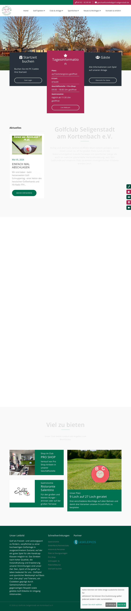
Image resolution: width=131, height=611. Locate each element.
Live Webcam (65, 107)
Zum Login (28, 80)
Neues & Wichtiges (91, 11)
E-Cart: (55, 78)
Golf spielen (38, 11)
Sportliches (72, 11)
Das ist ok (121, 604)
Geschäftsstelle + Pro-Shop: (64, 86)
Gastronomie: (58, 94)
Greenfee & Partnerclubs (58, 545)
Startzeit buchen (55, 569)
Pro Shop (52, 557)
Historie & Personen (56, 549)
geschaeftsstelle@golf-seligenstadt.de (113, 2)
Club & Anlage (56, 11)
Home (25, 11)
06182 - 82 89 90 (83, 2)
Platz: (54, 70)
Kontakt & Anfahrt (113, 11)
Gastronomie (53, 542)
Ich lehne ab (111, 604)
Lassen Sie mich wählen (92, 604)
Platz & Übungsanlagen (57, 553)
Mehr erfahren (24, 194)
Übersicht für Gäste (103, 80)
